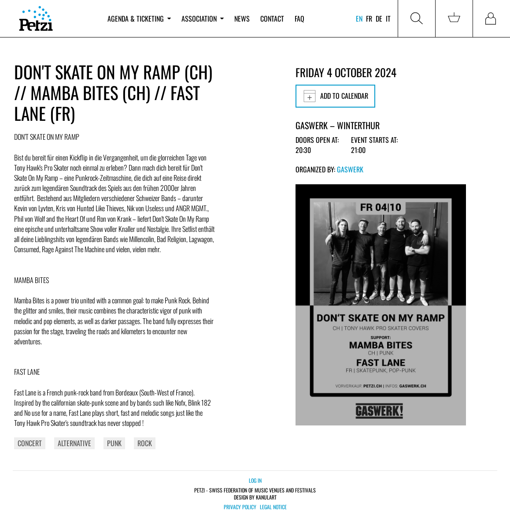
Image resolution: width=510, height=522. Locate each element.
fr (369, 18)
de (379, 18)
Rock (144, 443)
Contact (272, 18)
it (388, 18)
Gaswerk (350, 169)
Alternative (74, 443)
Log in (255, 480)
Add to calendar (335, 96)
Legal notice (273, 507)
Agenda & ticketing (139, 18)
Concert (30, 443)
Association (202, 18)
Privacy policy (240, 507)
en (359, 18)
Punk (114, 443)
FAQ (299, 18)
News (242, 18)
